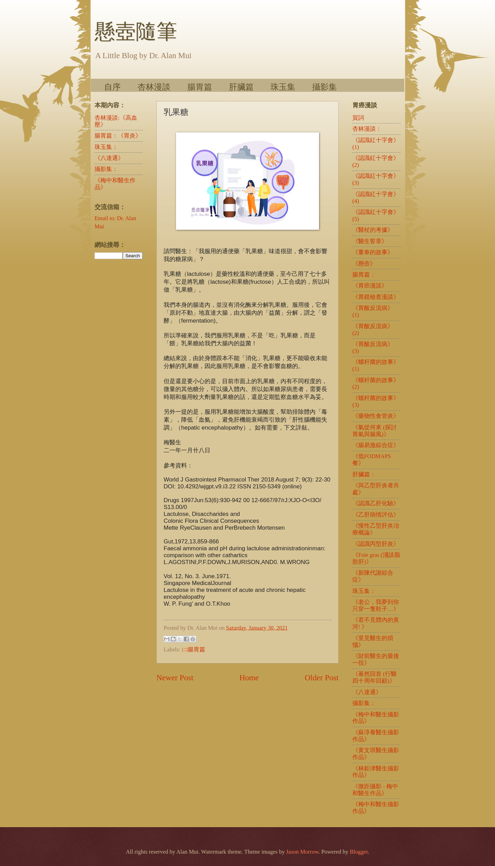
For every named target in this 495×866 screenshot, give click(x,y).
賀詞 (358, 118)
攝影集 (324, 86)
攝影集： (106, 169)
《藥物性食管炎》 (375, 416)
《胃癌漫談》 (369, 285)
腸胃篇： (364, 274)
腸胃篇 (199, 86)
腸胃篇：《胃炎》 (118, 135)
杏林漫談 (154, 86)
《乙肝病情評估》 (375, 514)
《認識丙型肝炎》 (375, 544)
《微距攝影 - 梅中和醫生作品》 (375, 790)
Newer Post (174, 677)
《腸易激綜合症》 (375, 445)
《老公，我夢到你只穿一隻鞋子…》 (375, 605)
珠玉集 (283, 86)
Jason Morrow (302, 851)
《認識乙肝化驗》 (375, 503)
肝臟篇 (241, 86)
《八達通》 (109, 158)
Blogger (358, 851)
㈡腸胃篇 (193, 649)
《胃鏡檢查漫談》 (375, 297)
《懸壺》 (364, 263)
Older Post (322, 677)
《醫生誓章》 (369, 241)
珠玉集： (106, 147)
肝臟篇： (364, 474)
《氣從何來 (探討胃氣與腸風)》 (374, 430)
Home (249, 677)
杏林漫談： (367, 129)
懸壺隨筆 (136, 31)
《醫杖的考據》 (372, 230)
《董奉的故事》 (372, 252)
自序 (112, 86)
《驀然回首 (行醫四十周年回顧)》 (374, 677)
